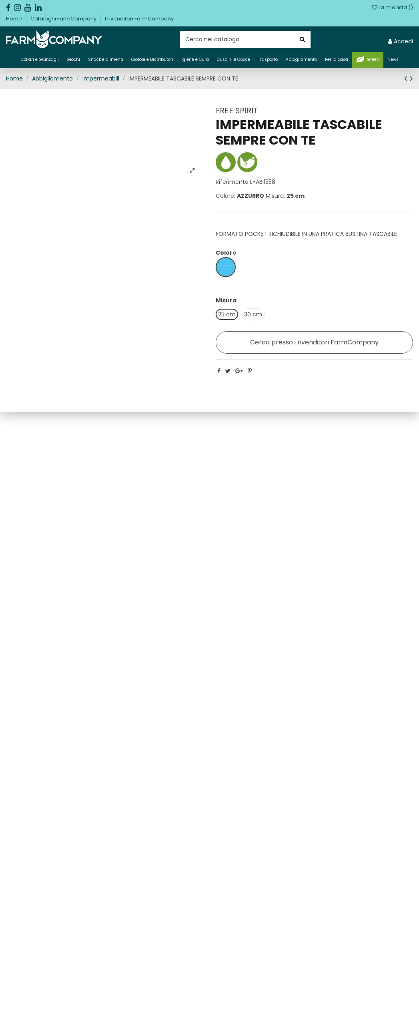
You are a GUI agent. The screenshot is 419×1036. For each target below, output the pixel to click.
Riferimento (232, 182)
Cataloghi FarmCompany (64, 18)
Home (14, 18)
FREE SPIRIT (237, 110)
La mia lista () (392, 7)
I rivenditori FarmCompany (139, 18)
